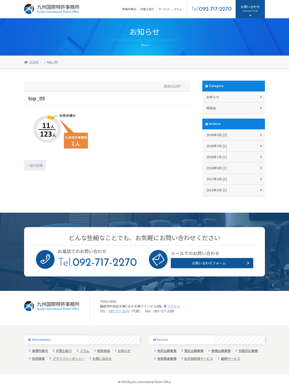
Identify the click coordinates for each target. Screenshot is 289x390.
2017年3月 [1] (216, 179)
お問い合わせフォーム (209, 263)
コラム (177, 9)
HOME (31, 62)
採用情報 (38, 358)
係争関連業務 (166, 358)
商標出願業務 (221, 350)
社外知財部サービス (198, 358)
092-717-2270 (119, 311)
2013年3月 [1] (216, 190)
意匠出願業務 (194, 350)
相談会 (211, 108)
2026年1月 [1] (216, 156)
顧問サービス (230, 358)
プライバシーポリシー (69, 358)
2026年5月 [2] (216, 134)
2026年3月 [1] (216, 145)
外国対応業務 (248, 350)
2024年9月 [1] (216, 168)
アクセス (172, 306)
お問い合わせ (102, 358)
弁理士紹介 (147, 9)
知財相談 (103, 350)
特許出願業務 (166, 350)
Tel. (211, 9)
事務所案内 (129, 9)
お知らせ (212, 96)
